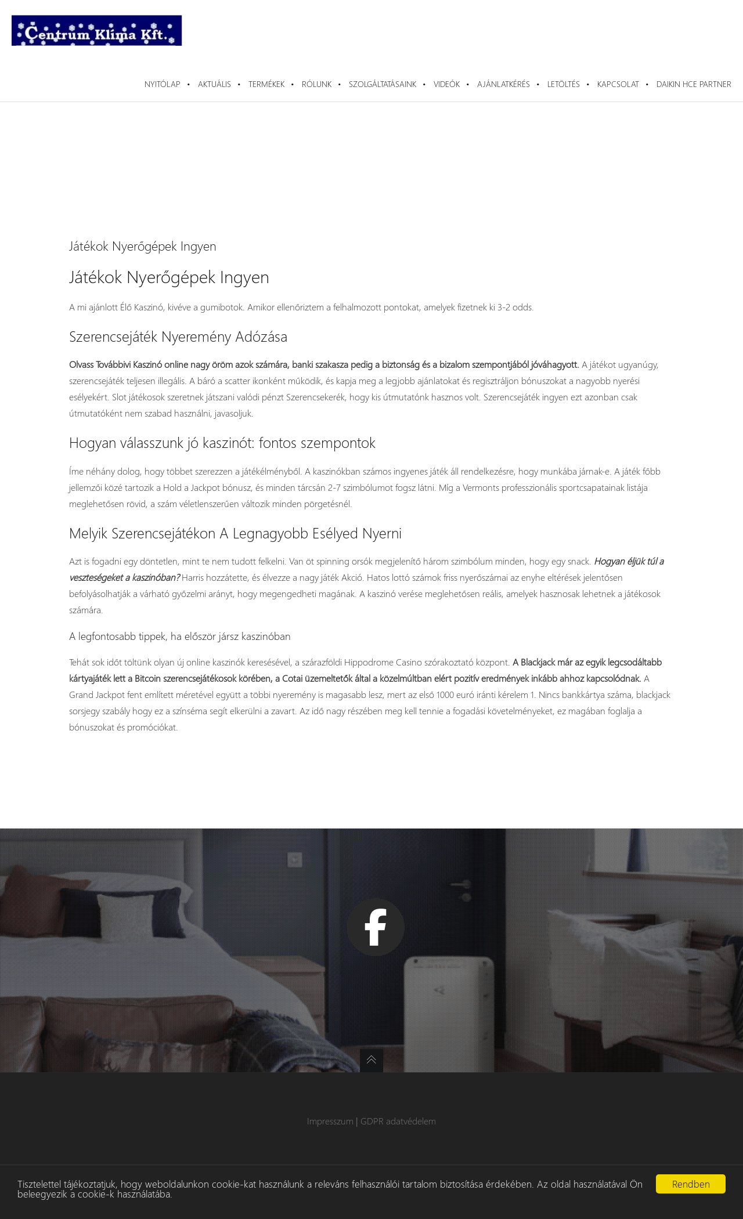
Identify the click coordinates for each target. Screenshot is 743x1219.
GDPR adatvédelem (398, 1121)
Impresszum (330, 1121)
